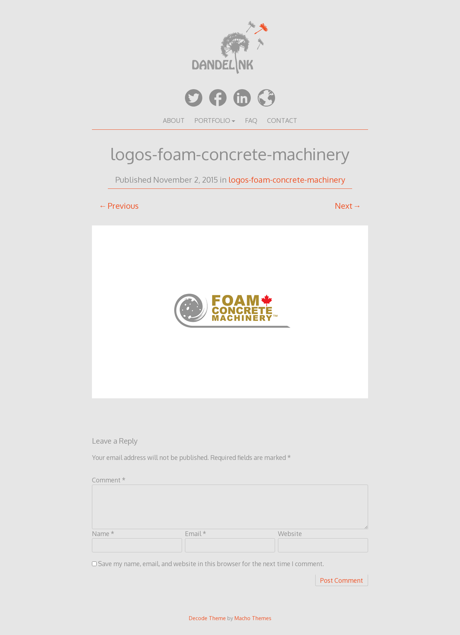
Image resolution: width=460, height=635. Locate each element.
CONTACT (282, 120)
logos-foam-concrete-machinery (286, 179)
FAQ (251, 120)
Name (103, 534)
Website (290, 534)
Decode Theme (207, 618)
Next (344, 205)
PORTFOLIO (212, 120)
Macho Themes (253, 618)
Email (195, 534)
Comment (109, 480)
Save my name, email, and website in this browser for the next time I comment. (211, 564)
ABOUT (174, 120)
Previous (123, 205)
